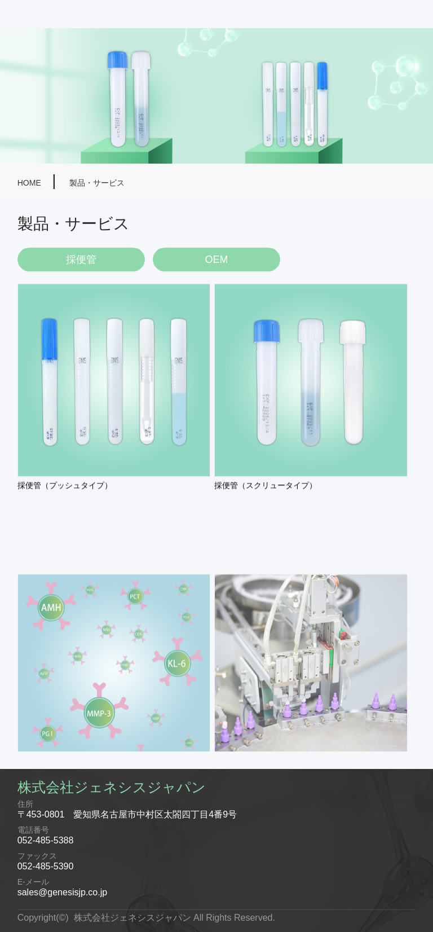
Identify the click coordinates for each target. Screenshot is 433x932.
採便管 (81, 259)
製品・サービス (97, 182)
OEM (216, 259)
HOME (30, 182)
